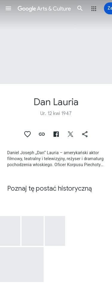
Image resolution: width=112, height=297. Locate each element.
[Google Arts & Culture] (44, 8)
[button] (8, 8)
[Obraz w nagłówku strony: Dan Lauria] (56, 42)
